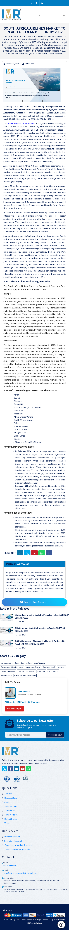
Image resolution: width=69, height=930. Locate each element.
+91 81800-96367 (9, 865)
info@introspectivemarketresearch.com (20, 873)
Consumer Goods (49, 667)
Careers (6, 802)
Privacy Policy (9, 814)
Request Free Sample (34, 602)
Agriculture (61, 667)
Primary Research (11, 836)
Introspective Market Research (22, 920)
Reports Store (9, 798)
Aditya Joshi (28, 64)
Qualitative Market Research (16, 849)
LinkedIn (10, 702)
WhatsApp (34, 702)
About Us (7, 793)
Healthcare (41, 671)
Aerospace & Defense (33, 667)
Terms (6, 823)
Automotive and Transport (36, 663)
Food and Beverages (8, 671)
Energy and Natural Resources (25, 675)
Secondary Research (12, 841)
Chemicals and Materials (26, 671)
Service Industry (6, 675)
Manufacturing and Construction (12, 663)
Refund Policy (9, 819)
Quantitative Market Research (17, 845)
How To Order (9, 806)
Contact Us (8, 810)
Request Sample (14, 708)
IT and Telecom (52, 671)
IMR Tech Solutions (34, 923)
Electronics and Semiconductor (12, 667)
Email (22, 702)
